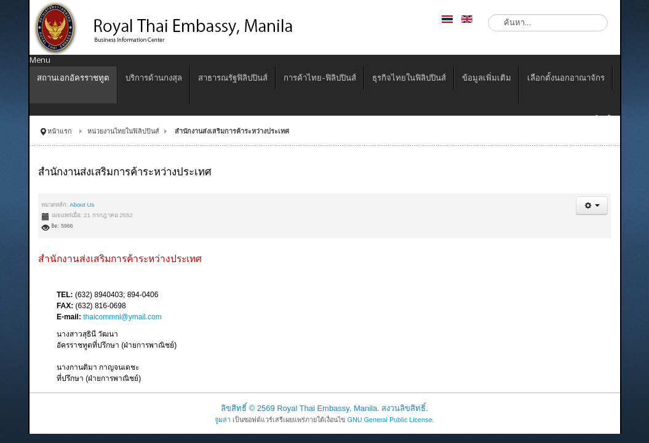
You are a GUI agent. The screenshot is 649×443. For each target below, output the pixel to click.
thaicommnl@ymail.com (122, 317)
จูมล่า (223, 419)
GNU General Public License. (390, 419)
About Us (82, 204)
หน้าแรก (59, 131)
